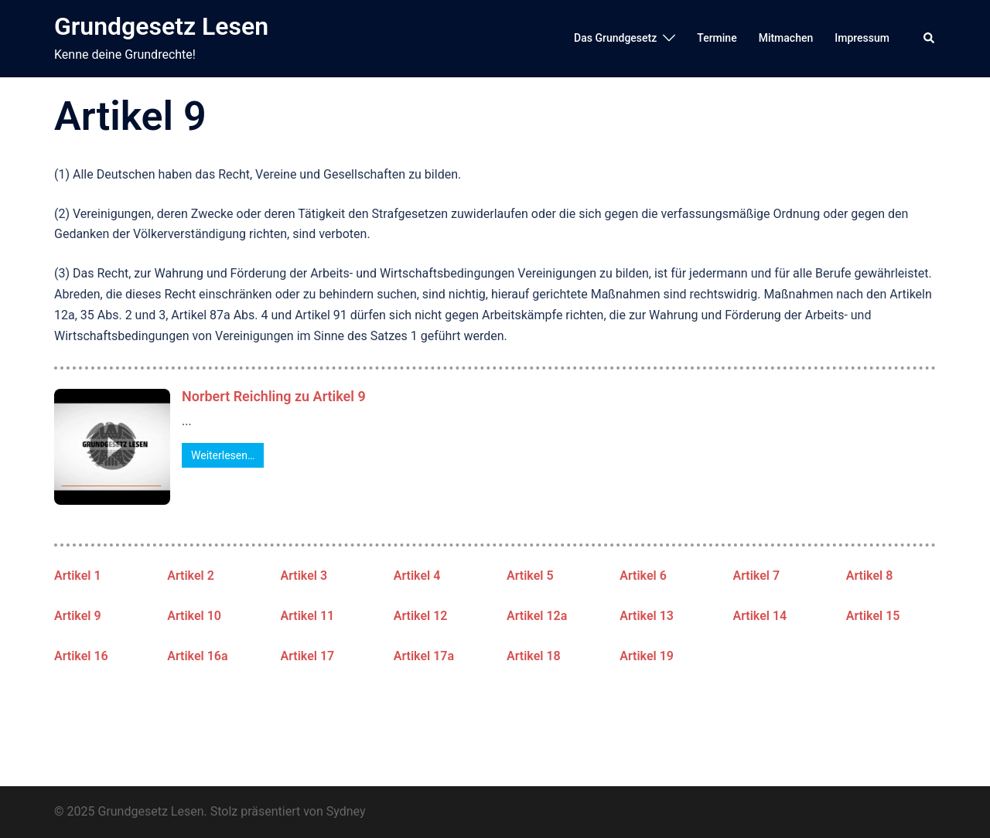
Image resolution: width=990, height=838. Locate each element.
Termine (716, 38)
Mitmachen (786, 38)
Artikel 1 (77, 575)
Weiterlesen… (222, 455)
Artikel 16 (81, 656)
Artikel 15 (873, 615)
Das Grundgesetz (615, 38)
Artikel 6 (643, 575)
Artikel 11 (308, 615)
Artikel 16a (197, 656)
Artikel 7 (756, 575)
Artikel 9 (77, 615)
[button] (929, 38)
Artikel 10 (194, 615)
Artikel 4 (417, 575)
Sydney (346, 811)
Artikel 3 (304, 575)
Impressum (862, 38)
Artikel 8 (869, 575)
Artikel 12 (421, 615)
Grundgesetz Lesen (161, 26)
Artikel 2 (190, 575)
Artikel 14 (760, 615)
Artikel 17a (424, 656)
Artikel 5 (530, 575)
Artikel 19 (647, 656)
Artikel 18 (534, 656)
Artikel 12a (537, 615)
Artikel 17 (308, 656)
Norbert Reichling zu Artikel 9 (274, 396)
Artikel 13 (647, 615)
